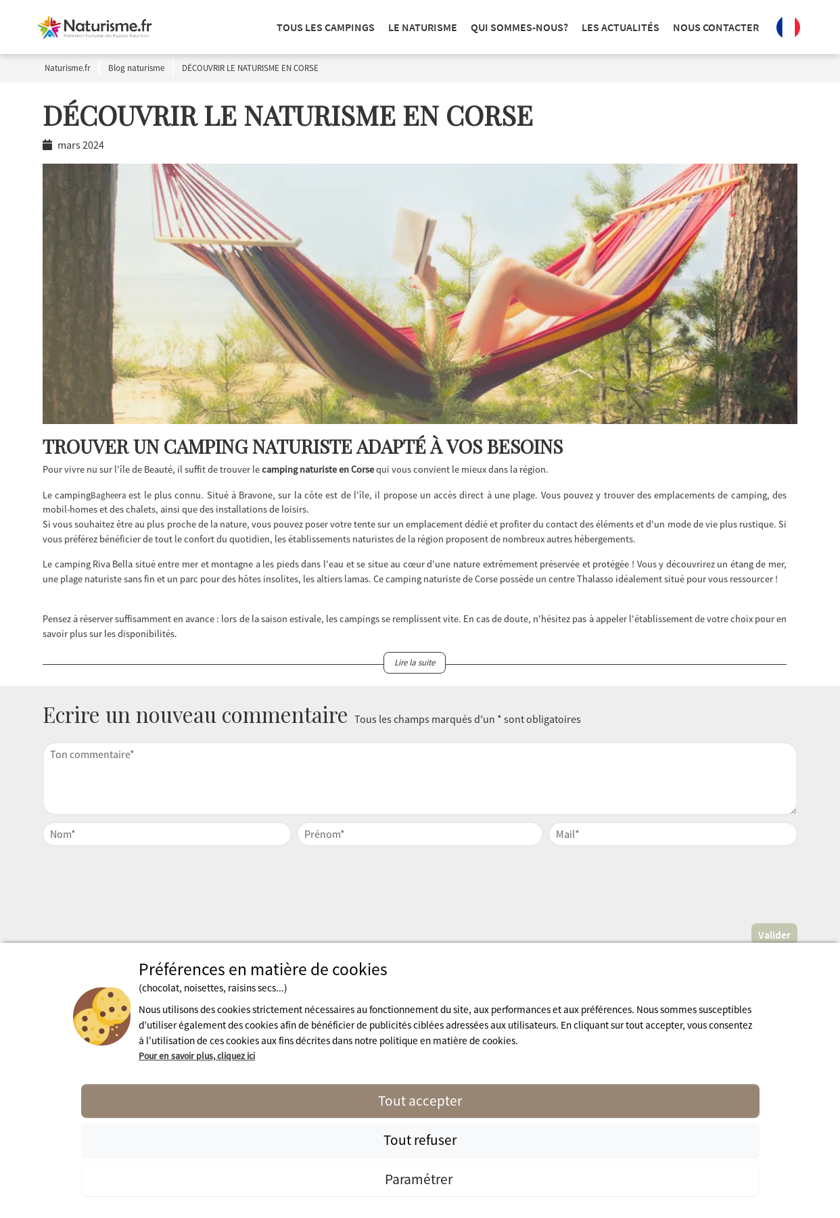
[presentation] (420, 883)
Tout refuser (420, 1140)
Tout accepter (420, 1101)
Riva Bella (113, 564)
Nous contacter (716, 27)
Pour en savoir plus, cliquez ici (197, 1056)
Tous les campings (326, 27)
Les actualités (620, 27)
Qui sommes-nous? (519, 27)
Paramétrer (420, 1179)
